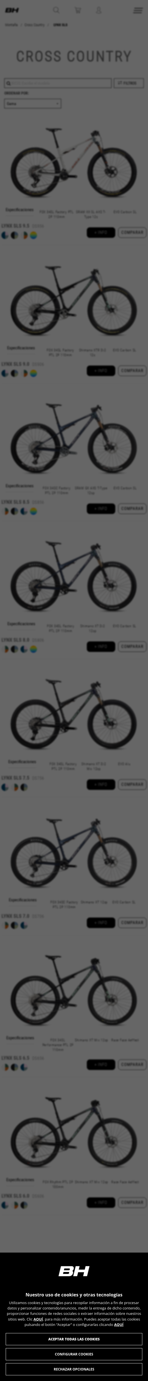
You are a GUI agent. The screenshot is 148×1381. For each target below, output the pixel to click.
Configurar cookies (74, 1354)
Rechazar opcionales (74, 1369)
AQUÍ (38, 1319)
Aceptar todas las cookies (74, 1339)
